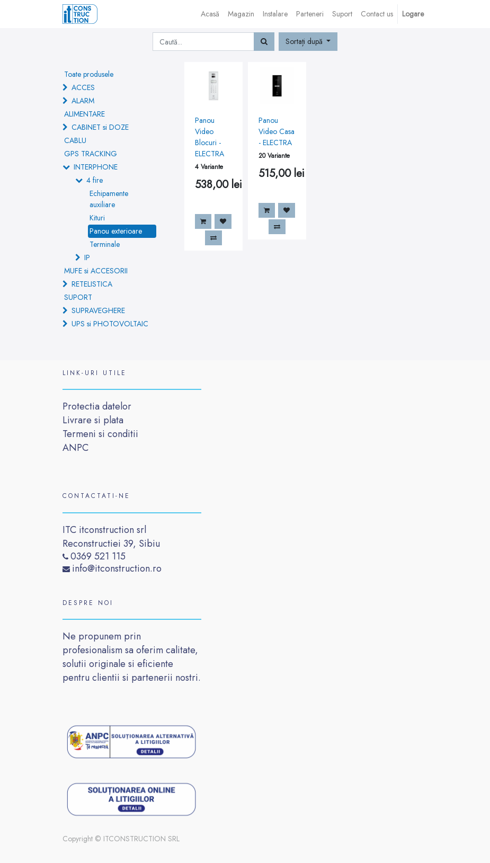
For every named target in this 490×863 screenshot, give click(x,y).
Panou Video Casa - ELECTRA (277, 131)
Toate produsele (88, 74)
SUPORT (78, 297)
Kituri (97, 217)
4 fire (94, 180)
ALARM (83, 100)
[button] (308, 41)
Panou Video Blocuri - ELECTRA (209, 137)
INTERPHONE (96, 167)
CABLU (75, 140)
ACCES (83, 87)
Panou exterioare (116, 231)
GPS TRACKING (90, 153)
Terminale (105, 244)
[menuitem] (210, 14)
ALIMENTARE (84, 114)
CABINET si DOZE (100, 127)
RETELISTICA (92, 284)
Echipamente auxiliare (109, 199)
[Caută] (264, 41)
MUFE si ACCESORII (96, 270)
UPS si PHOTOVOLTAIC (110, 323)
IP (87, 257)
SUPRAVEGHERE (98, 310)
